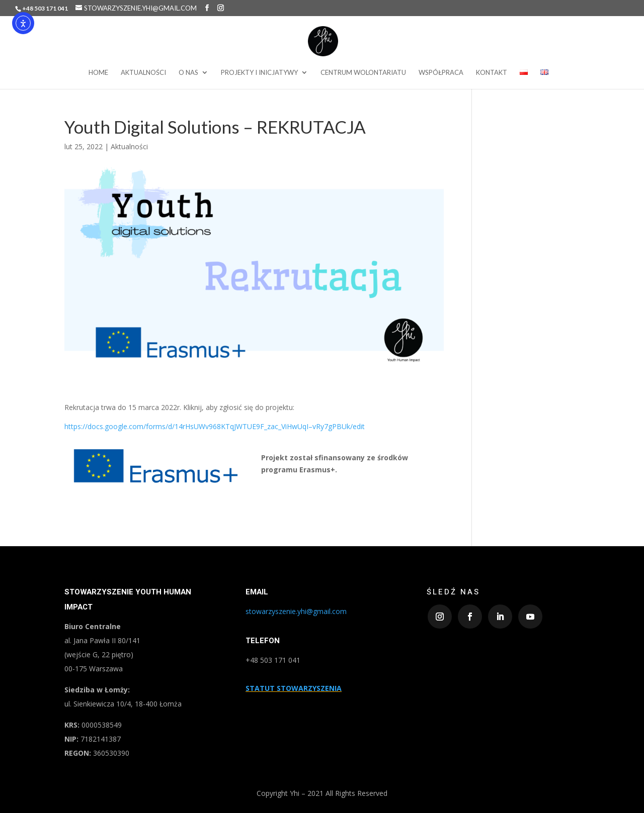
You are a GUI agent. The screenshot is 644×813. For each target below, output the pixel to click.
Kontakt (491, 72)
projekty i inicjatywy (259, 72)
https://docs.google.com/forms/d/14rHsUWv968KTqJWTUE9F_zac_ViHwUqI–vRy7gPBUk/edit (214, 426)
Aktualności (143, 72)
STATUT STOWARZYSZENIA (294, 688)
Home (98, 72)
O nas (188, 72)
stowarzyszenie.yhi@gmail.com (296, 611)
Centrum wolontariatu (363, 72)
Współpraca (441, 72)
